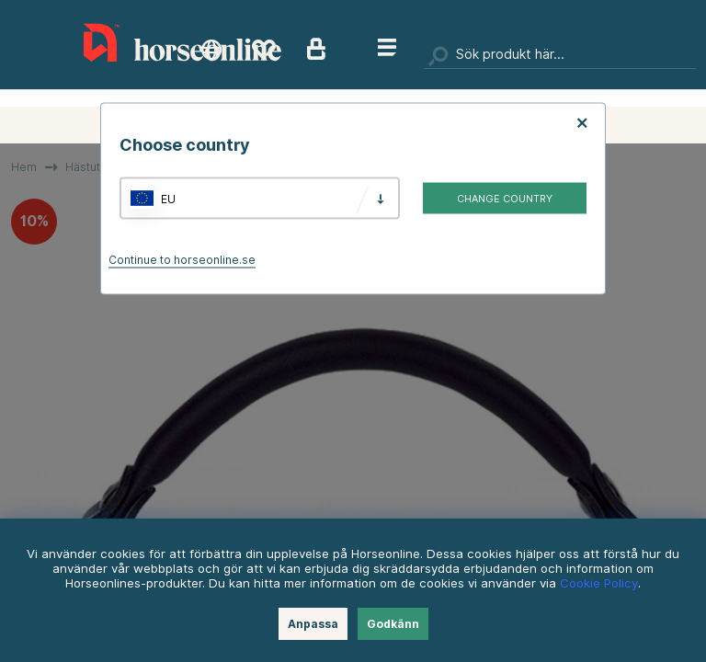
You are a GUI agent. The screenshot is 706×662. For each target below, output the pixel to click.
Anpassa (313, 624)
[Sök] (560, 55)
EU (168, 198)
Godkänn (393, 624)
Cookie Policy (599, 583)
